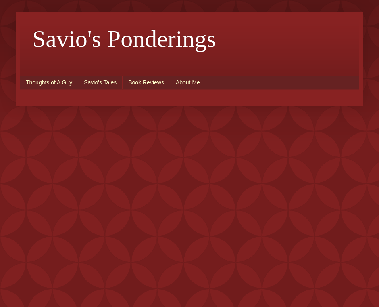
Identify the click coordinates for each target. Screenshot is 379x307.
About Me (188, 82)
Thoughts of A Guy (49, 82)
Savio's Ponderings (124, 38)
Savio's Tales (100, 82)
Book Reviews (146, 82)
